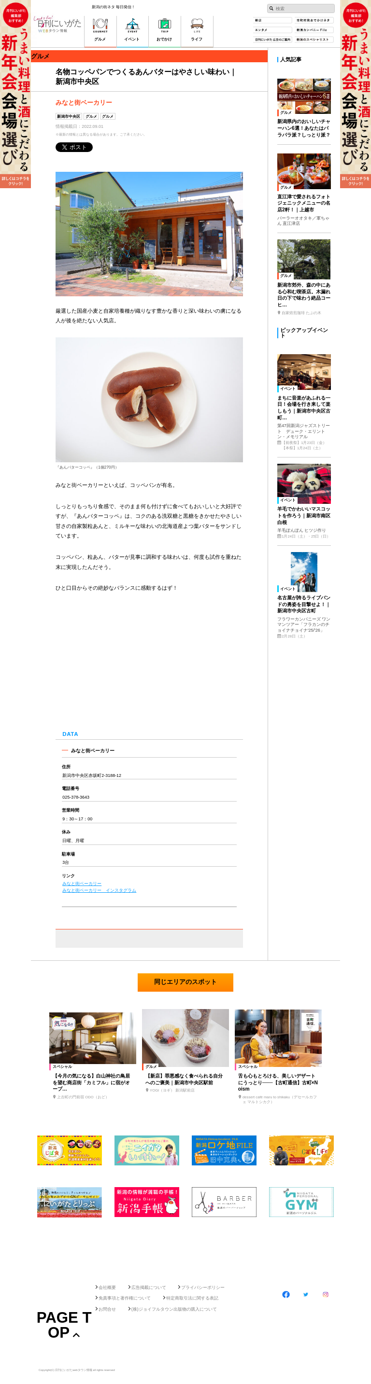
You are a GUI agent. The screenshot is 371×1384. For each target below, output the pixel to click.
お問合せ (107, 1309)
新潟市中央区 (68, 116)
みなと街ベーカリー (81, 883)
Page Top (64, 1325)
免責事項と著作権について (125, 1298)
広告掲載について (148, 1287)
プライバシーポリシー (203, 1287)
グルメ (91, 116)
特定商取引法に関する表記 (192, 1298)
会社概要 (107, 1287)
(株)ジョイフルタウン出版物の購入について (174, 1309)
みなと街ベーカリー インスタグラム (99, 890)
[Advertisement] (185, 1248)
